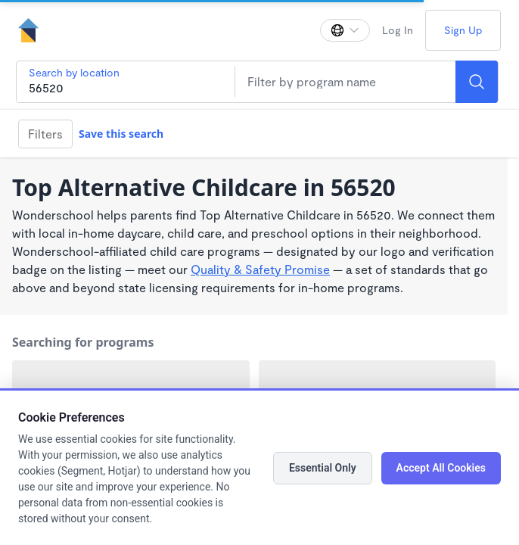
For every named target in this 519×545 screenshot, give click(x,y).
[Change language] (345, 30)
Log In (397, 29)
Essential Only (322, 468)
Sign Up (463, 29)
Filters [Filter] (45, 133)
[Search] (476, 82)
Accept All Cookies (441, 468)
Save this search (121, 133)
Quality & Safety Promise (260, 269)
